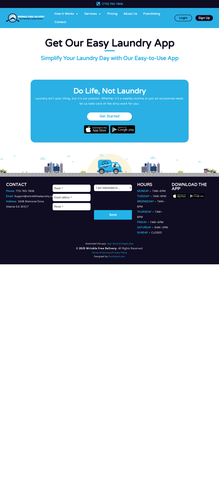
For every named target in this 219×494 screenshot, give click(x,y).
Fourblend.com (117, 256)
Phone (58, 206)
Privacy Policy (119, 253)
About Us (130, 14)
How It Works (66, 14)
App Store (112, 243)
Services (92, 14)
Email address (63, 197)
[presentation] (120, 199)
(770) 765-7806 (112, 4)
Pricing (112, 14)
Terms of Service (101, 253)
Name (58, 188)
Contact (60, 22)
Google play (126, 243)
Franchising (151, 14)
